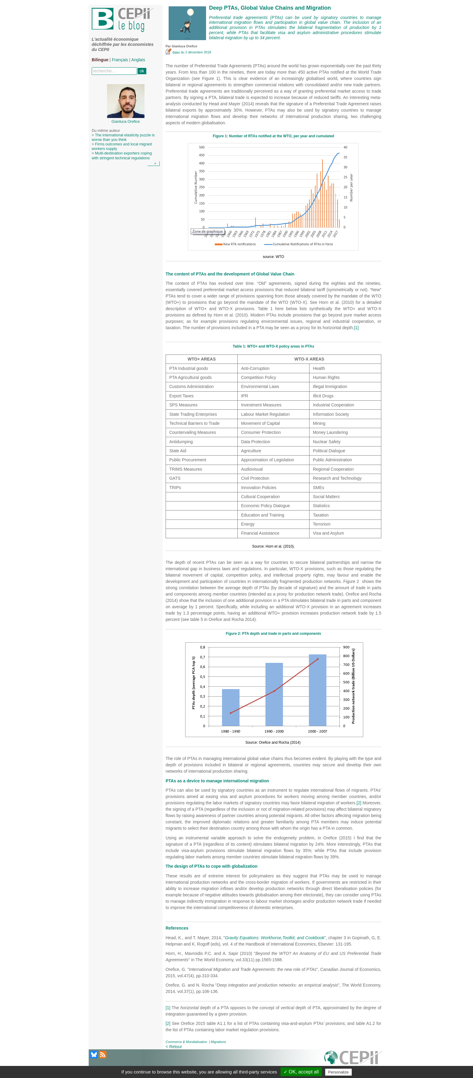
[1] (356, 327)
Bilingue (100, 59)
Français (120, 59)
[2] (359, 802)
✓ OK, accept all (301, 1071)
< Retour (174, 1046)
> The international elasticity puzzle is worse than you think (123, 137)
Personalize (338, 1072)
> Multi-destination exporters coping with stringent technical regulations (122, 155)
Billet (173, 52)
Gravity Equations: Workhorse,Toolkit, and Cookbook (274, 937)
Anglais (138, 59)
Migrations (218, 1042)
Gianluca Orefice (184, 46)
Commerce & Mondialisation (186, 1042)
